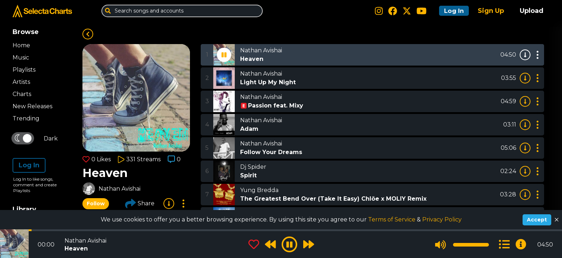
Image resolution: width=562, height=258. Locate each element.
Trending (26, 118)
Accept (537, 219)
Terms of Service (392, 219)
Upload (531, 11)
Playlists (24, 69)
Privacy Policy (442, 219)
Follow (96, 203)
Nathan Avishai (119, 188)
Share (139, 203)
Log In (451, 11)
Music (21, 57)
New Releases (32, 106)
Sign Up (491, 11)
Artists (21, 81)
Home (21, 45)
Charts (22, 94)
